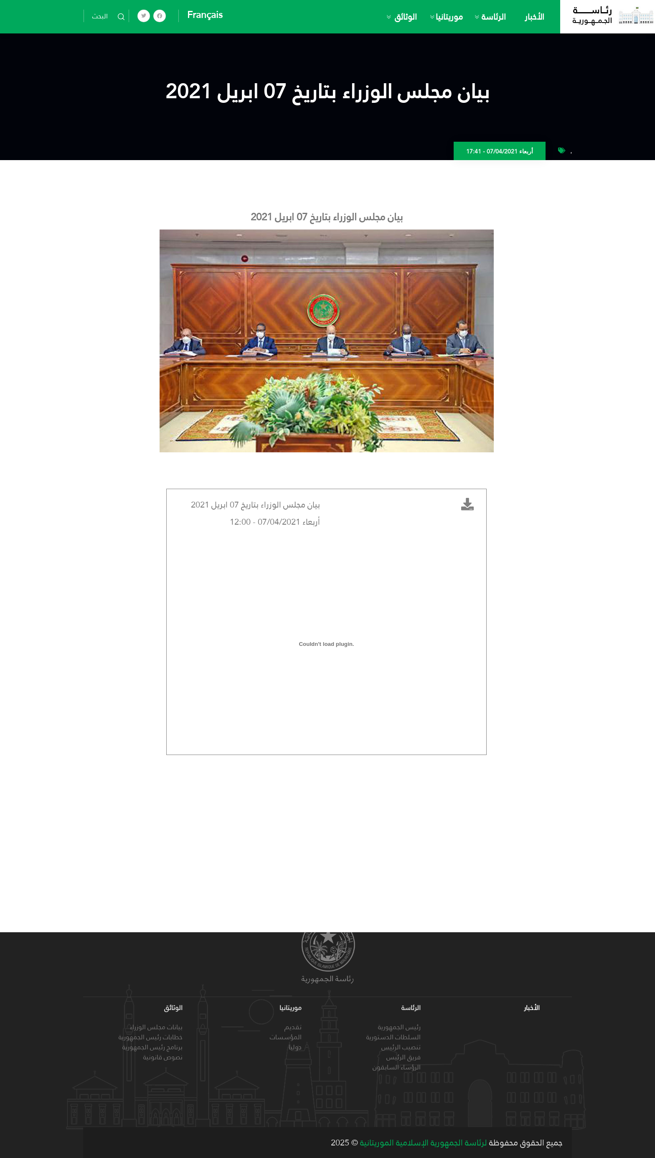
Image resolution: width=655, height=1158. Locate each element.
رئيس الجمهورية (399, 1026)
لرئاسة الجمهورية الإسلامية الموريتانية (422, 1142)
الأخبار (534, 17)
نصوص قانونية (163, 1057)
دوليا (295, 1047)
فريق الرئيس (403, 1057)
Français (205, 14)
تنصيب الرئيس (401, 1047)
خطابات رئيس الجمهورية (151, 1036)
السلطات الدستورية (393, 1036)
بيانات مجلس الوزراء (156, 1026)
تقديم (293, 1026)
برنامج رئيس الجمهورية (152, 1047)
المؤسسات (286, 1036)
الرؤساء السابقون (397, 1067)
